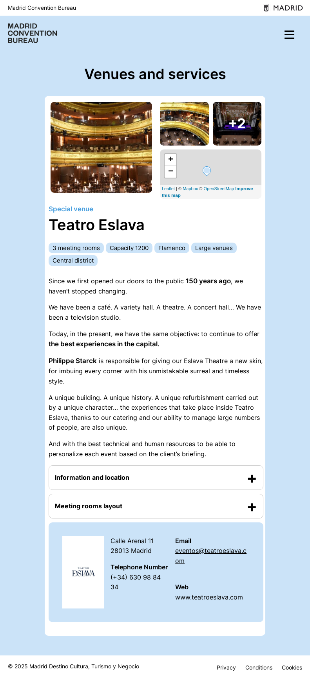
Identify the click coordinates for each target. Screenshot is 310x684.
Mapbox (190, 188)
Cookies (292, 667)
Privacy (226, 667)
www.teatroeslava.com (209, 597)
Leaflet (168, 188)
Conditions (258, 667)
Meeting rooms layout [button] (88, 506)
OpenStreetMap (219, 188)
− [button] (170, 172)
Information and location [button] (92, 477)
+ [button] (170, 160)
